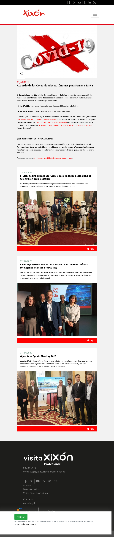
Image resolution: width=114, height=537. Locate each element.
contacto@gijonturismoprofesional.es (44, 471)
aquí (70, 158)
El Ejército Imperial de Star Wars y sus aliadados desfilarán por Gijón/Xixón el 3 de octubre (55, 177)
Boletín (27, 485)
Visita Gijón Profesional (36, 493)
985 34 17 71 (29, 467)
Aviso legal (29, 503)
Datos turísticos (32, 489)
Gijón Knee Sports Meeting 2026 (38, 356)
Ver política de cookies (26, 524)
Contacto (28, 499)
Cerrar (20, 517)
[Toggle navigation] (95, 14)
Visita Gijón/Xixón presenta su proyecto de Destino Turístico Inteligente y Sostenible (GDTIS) (54, 266)
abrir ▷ (90, 248)
